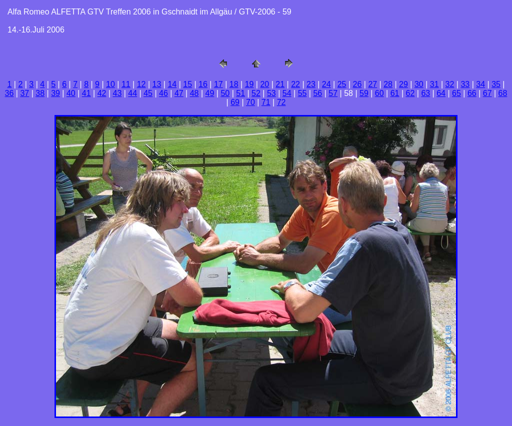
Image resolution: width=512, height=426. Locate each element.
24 (326, 84)
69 (235, 102)
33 (465, 84)
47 (179, 93)
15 (187, 84)
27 (372, 84)
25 (342, 84)
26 (357, 84)
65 (456, 93)
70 (250, 102)
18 (234, 84)
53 (271, 93)
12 (141, 84)
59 (364, 93)
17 (218, 84)
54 (287, 93)
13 (157, 84)
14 (172, 84)
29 (403, 84)
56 (317, 93)
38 (40, 93)
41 (86, 93)
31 (434, 84)
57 (333, 93)
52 (256, 93)
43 (117, 93)
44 (132, 93)
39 (55, 93)
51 (240, 93)
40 (71, 93)
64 (441, 93)
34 (480, 84)
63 (425, 93)
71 (266, 102)
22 (295, 84)
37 (24, 93)
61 (395, 93)
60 (379, 93)
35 (496, 84)
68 (503, 93)
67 (487, 93)
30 (419, 84)
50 (225, 93)
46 (163, 93)
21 (280, 84)
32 (450, 84)
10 (110, 84)
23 (311, 84)
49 (210, 93)
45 (148, 93)
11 (126, 84)
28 (388, 84)
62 (410, 93)
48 (194, 93)
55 (302, 93)
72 (281, 102)
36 (9, 93)
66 (472, 93)
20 (264, 84)
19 (249, 84)
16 (203, 84)
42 (102, 93)
